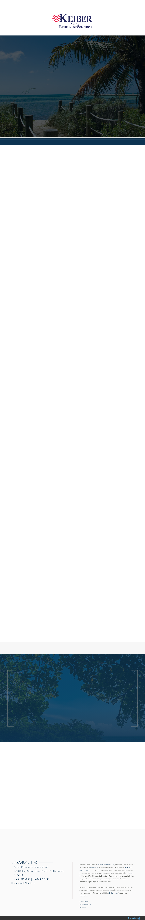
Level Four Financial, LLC (105, 865)
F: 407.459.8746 (41, 879)
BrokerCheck (113, 893)
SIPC (96, 867)
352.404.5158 (25, 862)
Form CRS (82, 907)
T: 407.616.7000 (22, 879)
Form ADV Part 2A (85, 904)
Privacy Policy (84, 901)
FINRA (92, 867)
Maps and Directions (24, 883)
